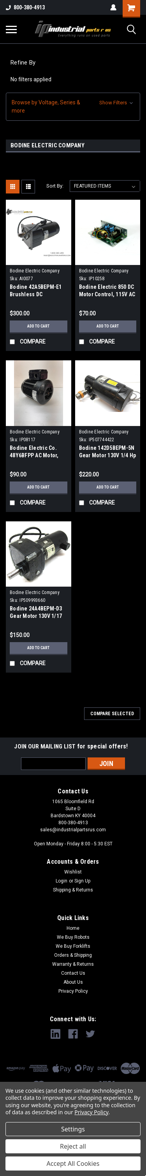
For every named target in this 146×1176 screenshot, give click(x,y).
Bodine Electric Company (35, 271)
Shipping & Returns (73, 890)
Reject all (73, 1146)
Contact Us (73, 973)
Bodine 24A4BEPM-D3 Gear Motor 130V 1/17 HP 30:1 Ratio (36, 615)
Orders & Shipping (73, 955)
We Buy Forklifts (73, 946)
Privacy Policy (73, 991)
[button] (73, 107)
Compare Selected (112, 713)
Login (61, 881)
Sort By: (54, 186)
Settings (73, 1129)
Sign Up (82, 881)
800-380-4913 (25, 7)
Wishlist (73, 872)
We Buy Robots (73, 937)
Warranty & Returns (73, 964)
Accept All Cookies (73, 1163)
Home (73, 928)
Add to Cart (38, 326)
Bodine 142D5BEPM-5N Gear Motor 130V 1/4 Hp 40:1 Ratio (107, 455)
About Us (73, 982)
